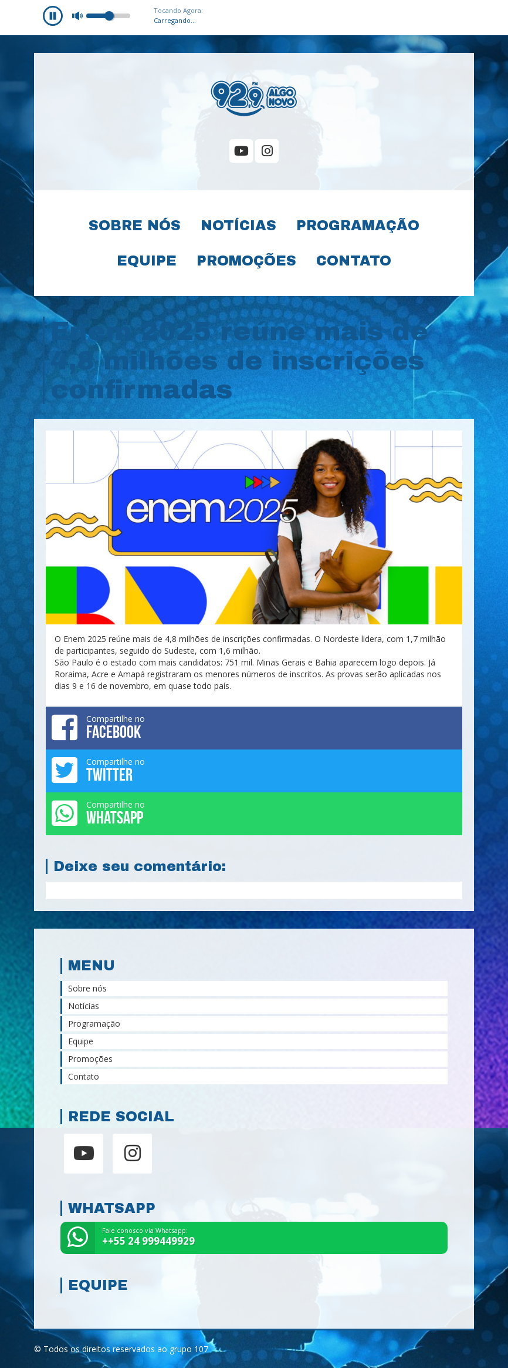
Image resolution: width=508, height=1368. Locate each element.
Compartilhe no (254, 727)
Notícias (238, 225)
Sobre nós (135, 225)
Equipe (147, 260)
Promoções (246, 260)
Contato (353, 260)
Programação (357, 225)
